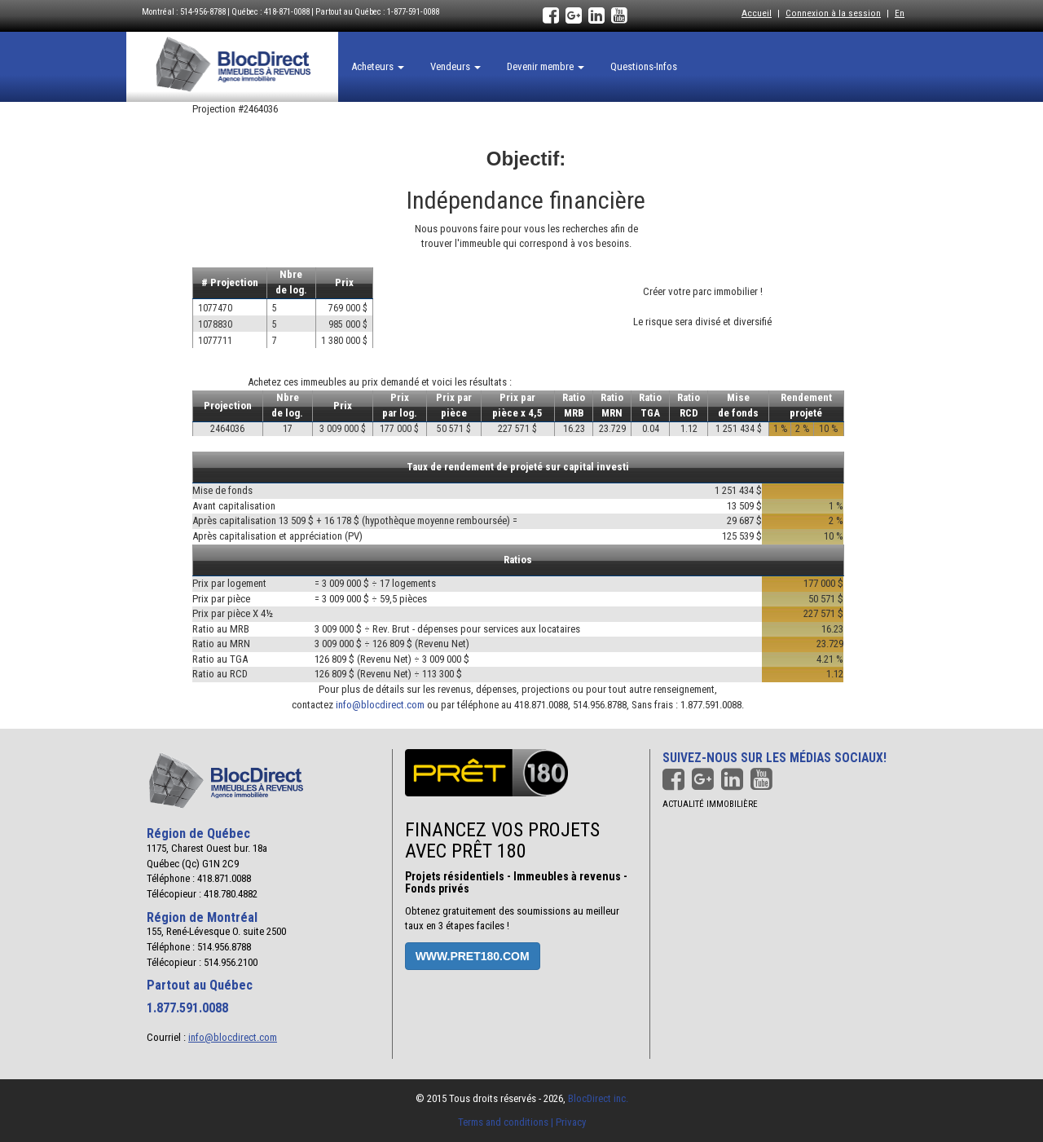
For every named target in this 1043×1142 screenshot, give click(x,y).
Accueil (757, 13)
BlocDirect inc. (598, 1098)
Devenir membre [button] (545, 66)
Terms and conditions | (507, 1122)
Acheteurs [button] (377, 66)
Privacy (571, 1122)
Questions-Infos (643, 66)
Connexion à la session (833, 13)
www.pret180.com (473, 956)
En (899, 13)
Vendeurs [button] (455, 66)
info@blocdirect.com (380, 705)
